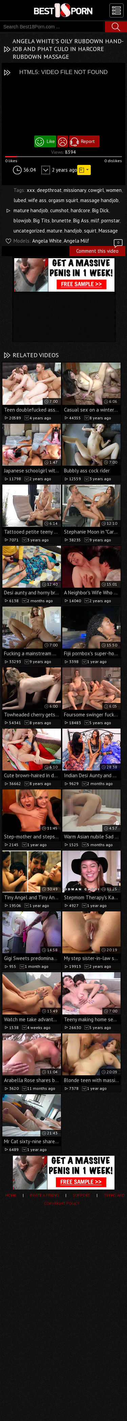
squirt (90, 230)
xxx (31, 190)
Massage (108, 230)
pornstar (110, 220)
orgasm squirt (63, 200)
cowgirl (96, 190)
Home (10, 1195)
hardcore (80, 210)
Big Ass (81, 220)
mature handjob (31, 210)
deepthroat (49, 190)
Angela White (47, 241)
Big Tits (41, 220)
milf (95, 220)
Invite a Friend (44, 1195)
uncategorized (29, 230)
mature (54, 230)
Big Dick (100, 210)
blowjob (22, 220)
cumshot (59, 210)
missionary (75, 190)
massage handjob (99, 200)
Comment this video (100, 250)
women (114, 190)
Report (87, 141)
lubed (20, 200)
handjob (73, 230)
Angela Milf (76, 241)
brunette (61, 220)
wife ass (37, 200)
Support (81, 1195)
